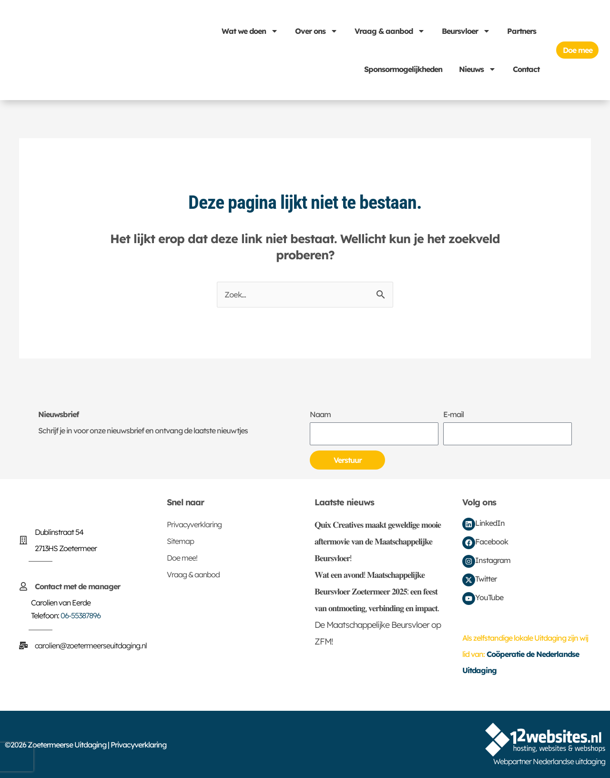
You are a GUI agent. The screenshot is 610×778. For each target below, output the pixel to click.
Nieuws (477, 69)
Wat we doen (250, 31)
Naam (320, 414)
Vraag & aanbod (390, 31)
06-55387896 (81, 616)
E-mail (453, 414)
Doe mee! (182, 558)
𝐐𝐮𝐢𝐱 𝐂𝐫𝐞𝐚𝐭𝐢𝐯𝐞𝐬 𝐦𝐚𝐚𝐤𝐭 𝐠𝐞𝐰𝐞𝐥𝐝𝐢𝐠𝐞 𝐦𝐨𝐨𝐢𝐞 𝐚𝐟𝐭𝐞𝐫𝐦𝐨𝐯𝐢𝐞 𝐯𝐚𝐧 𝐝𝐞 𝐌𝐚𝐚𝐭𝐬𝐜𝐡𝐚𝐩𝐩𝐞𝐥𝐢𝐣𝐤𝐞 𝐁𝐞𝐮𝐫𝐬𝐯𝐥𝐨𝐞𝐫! (378, 542)
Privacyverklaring (194, 525)
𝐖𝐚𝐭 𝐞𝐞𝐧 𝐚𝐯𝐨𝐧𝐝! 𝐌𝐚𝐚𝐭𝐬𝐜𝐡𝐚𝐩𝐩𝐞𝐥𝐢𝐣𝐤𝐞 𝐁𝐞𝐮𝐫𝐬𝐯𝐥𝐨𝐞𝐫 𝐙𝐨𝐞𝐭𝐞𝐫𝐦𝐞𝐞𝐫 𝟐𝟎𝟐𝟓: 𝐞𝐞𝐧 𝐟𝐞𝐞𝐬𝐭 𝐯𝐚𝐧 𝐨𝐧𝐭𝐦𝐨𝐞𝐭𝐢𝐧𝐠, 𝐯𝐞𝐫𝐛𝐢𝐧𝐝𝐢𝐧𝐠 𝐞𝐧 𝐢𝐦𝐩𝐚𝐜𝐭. (377, 592)
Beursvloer (466, 31)
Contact (526, 69)
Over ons (316, 31)
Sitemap (180, 541)
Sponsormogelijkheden (403, 69)
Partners (521, 31)
